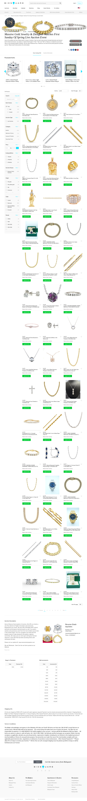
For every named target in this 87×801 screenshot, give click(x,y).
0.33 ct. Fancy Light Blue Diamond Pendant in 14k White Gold (29, 370)
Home (6, 15)
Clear (17, 102)
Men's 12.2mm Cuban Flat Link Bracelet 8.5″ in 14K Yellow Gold (50, 561)
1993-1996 (12, 227)
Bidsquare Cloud (50, 789)
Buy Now (15, 8)
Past (9, 15)
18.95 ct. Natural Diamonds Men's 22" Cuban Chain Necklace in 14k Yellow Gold (30, 147)
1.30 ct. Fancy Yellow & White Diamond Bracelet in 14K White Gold (51, 593)
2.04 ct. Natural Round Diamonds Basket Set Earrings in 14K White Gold (30, 306)
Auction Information (47, 53)
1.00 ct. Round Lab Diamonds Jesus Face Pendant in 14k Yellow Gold (51, 115)
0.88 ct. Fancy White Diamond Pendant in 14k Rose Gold (50, 370)
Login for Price (27, 121)
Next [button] (81, 71)
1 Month (12, 156)
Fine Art (6, 12)
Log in (74, 3)
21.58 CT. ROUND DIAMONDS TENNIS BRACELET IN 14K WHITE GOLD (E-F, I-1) (72, 306)
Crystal (12, 200)
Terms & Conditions (41, 799)
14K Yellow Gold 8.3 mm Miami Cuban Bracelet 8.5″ (72, 147)
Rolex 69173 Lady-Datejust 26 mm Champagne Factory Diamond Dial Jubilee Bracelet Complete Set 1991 (71, 593)
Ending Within (9, 153)
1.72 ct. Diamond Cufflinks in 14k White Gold (50, 338)
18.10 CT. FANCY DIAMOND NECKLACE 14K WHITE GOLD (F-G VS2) (71, 434)
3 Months (12, 159)
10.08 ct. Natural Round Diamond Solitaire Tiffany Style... (12, 80)
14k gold (12, 181)
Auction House (9, 167)
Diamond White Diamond (12, 206)
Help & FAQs (74, 789)
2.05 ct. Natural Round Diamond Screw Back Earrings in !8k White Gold (29, 593)
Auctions (7, 8)
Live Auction (12, 121)
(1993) (12, 218)
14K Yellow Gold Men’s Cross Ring (71, 178)
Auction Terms (75, 782)
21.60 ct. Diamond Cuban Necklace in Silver (30, 529)
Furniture (28, 12)
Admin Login (50, 785)
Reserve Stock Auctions (33, 31)
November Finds (12, 139)
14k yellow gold (12, 184)
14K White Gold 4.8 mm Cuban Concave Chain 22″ (50, 147)
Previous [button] (5, 71)
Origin (7, 178)
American (12, 190)
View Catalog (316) (74, 44)
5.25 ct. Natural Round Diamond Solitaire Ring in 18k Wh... (52, 80)
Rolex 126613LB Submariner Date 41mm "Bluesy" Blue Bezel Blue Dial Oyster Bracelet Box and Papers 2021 (30, 242)
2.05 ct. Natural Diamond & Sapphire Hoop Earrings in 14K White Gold (51, 466)
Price (7, 144)
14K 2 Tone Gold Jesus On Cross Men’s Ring (72, 115)
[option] (13, 72)
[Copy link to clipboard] (69, 50)
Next (64, 610)
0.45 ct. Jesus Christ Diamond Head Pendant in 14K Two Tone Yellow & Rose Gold (50, 179)
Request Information (52, 782)
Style (7, 196)
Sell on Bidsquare (51, 780)
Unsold (13, 112)
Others (80, 12)
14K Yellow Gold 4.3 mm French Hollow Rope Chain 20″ (50, 211)
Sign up (79, 3)
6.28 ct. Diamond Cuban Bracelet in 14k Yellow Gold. (30, 115)
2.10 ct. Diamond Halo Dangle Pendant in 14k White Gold (70, 402)
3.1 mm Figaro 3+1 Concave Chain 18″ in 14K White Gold (72, 466)
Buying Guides (75, 791)
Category (8, 126)
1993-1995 (12, 224)
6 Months (12, 162)
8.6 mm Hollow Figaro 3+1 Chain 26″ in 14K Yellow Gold (30, 498)
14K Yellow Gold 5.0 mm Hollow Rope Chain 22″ (51, 434)
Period (7, 215)
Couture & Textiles (12, 136)
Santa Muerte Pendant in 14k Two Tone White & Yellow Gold (29, 211)
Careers (10, 785)
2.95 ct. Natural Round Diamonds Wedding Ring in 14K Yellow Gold (71, 211)
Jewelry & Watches (40, 12)
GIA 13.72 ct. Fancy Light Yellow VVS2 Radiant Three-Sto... (33, 80)
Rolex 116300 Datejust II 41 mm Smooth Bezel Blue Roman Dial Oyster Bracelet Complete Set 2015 (50, 498)
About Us (11, 780)
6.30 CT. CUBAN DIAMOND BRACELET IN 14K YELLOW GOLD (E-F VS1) (72, 498)
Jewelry (12, 130)
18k (12, 187)
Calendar (23, 8)
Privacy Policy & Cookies (30, 799)
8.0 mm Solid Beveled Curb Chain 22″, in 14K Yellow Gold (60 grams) (30, 274)
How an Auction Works (77, 785)
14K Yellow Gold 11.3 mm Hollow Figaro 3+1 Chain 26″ (50, 529)
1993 (12, 221)
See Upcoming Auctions (31, 780)
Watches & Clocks (12, 133)
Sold (13, 109)
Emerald (12, 210)
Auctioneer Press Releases (53, 787)
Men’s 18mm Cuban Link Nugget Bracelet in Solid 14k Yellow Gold (71, 561)
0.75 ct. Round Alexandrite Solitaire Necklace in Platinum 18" (51, 306)
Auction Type (9, 117)
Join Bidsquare (29, 785)
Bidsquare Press (12, 782)
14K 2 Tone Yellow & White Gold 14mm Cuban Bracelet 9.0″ (71, 274)
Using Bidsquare (75, 780)
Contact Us (11, 787)
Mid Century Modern (55, 12)
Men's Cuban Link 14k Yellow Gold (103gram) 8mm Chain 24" (71, 370)
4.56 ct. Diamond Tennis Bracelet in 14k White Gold (30, 338)
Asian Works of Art (69, 12)
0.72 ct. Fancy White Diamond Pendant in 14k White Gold (70, 338)
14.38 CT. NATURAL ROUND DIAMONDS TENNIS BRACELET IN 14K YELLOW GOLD (30, 466)
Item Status (9, 103)
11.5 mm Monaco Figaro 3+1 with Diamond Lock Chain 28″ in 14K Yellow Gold (50, 274)
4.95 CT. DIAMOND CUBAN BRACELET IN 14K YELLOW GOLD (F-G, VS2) (51, 242)
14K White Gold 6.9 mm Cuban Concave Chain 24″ (70, 242)
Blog (38, 8)
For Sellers (56, 8)
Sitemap (73, 787)
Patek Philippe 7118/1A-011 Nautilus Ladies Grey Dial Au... (73, 80)
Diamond (12, 203)
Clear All (17, 96)
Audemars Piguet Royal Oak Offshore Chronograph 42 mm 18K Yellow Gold (72, 529)
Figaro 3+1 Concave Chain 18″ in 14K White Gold (30, 179)
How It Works (47, 8)
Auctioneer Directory (30, 782)
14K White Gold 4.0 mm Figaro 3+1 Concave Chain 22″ (30, 561)
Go (17, 148)
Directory (31, 8)
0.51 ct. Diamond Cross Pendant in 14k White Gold (29, 402)
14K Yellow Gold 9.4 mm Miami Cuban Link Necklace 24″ (51, 402)
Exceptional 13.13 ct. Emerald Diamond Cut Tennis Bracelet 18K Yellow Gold (29, 434)
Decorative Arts (17, 12)
